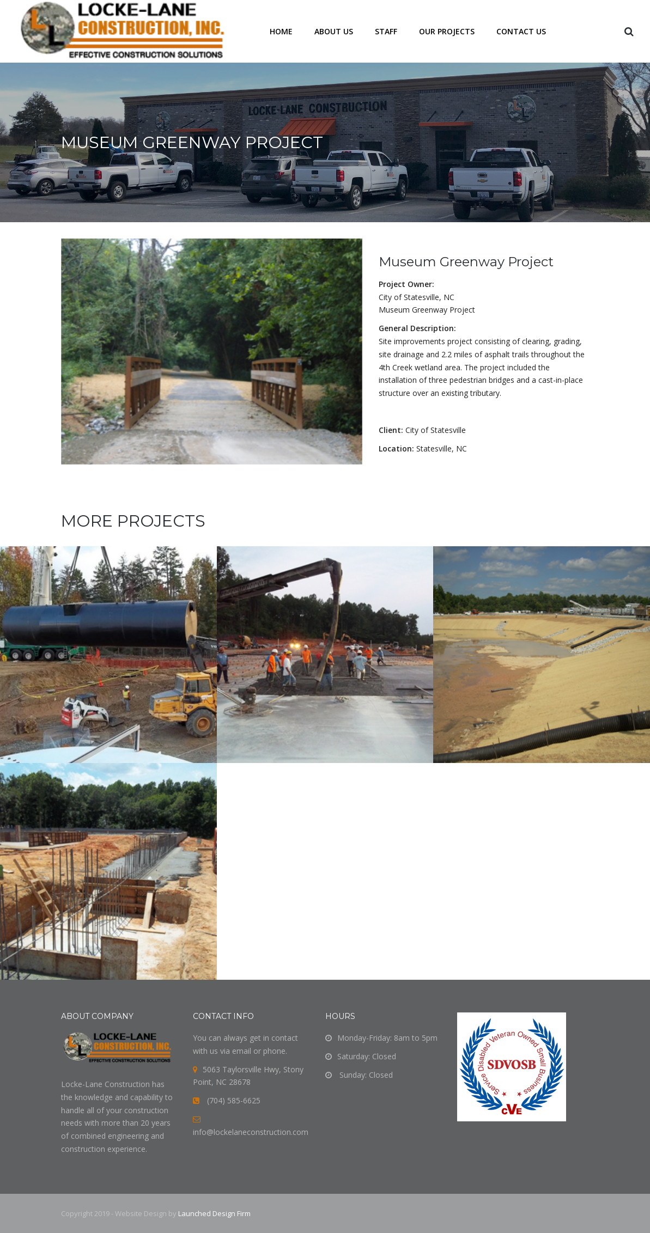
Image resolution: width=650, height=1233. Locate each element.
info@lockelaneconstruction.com (250, 1132)
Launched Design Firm (214, 1213)
